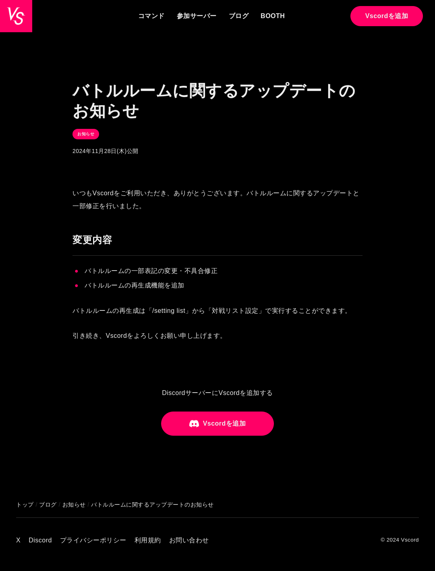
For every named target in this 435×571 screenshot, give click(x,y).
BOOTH (273, 15)
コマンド (151, 15)
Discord (40, 540)
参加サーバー (197, 15)
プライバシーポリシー (93, 540)
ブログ (239, 15)
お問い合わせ (189, 540)
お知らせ (85, 134)
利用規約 (148, 540)
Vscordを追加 (386, 15)
